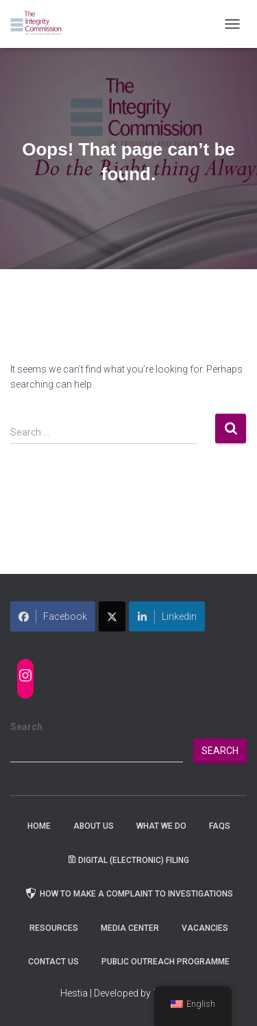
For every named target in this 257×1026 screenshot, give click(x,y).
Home (39, 826)
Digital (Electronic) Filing (129, 860)
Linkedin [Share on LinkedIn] (167, 616)
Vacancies (205, 928)
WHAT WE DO (161, 826)
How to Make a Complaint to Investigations (128, 893)
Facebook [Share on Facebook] (53, 616)
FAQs (219, 826)
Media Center (130, 928)
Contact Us (53, 961)
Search (26, 726)
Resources (53, 928)
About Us (93, 826)
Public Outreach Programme (165, 961)
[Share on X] (112, 616)
